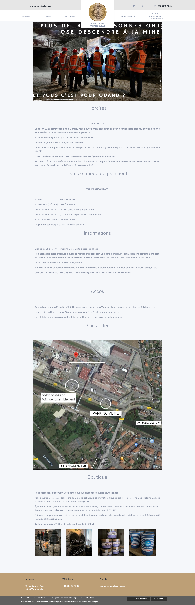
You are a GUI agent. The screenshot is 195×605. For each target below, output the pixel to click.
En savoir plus (93, 602)
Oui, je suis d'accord (138, 599)
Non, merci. (159, 599)
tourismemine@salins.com (40, 6)
